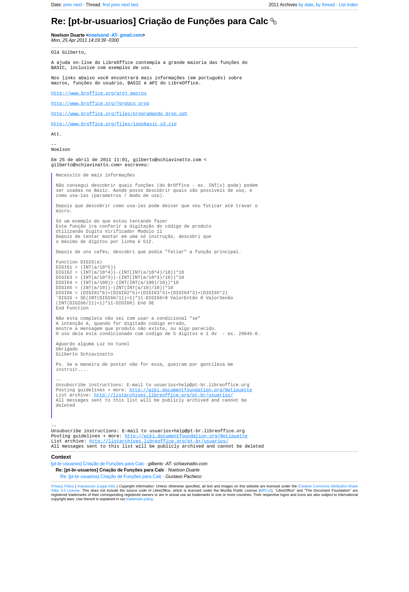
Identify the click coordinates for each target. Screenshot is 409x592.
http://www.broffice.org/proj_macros (99, 103)
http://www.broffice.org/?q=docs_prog (100, 116)
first (106, 4)
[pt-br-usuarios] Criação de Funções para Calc (97, 552)
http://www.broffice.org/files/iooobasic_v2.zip (114, 141)
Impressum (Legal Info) (96, 575)
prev (67, 4)
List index (348, 4)
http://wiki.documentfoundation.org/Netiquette (191, 466)
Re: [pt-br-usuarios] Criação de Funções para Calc (164, 21)
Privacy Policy (62, 575)
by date (306, 4)
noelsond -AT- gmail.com (115, 35)
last (134, 4)
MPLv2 (265, 579)
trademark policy (139, 587)
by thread (325, 4)
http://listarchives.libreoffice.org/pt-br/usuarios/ (163, 472)
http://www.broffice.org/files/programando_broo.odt (119, 128)
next (77, 4)
